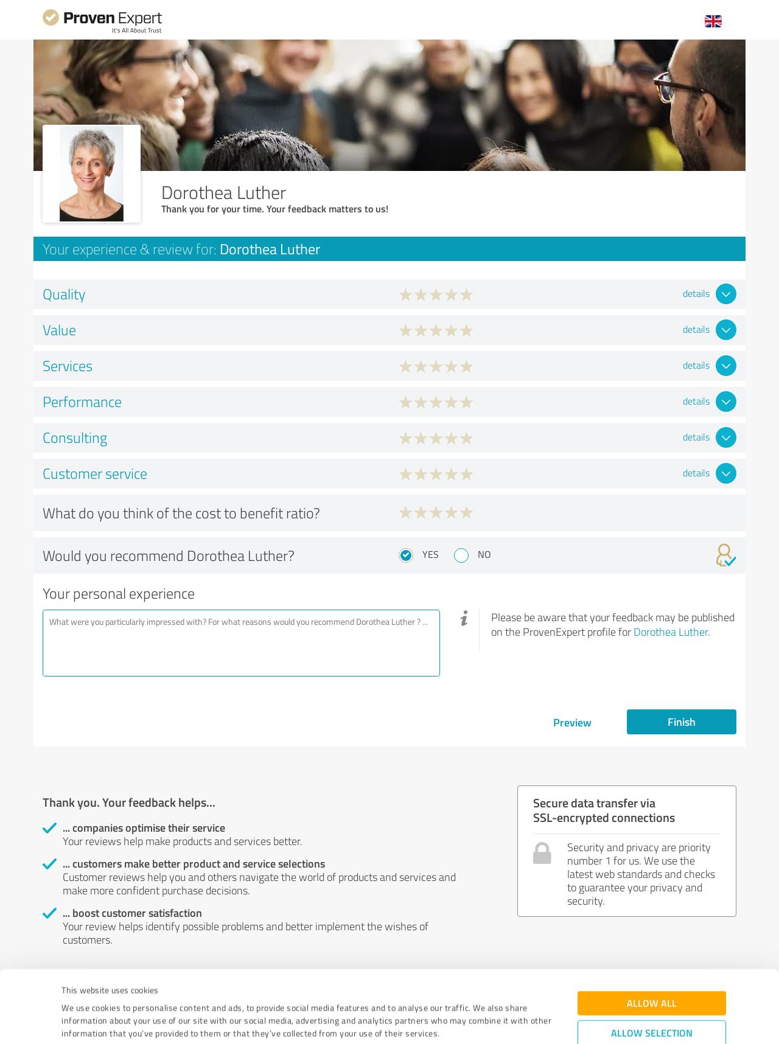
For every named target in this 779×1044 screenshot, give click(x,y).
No (484, 554)
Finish (682, 721)
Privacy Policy (122, 987)
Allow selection (652, 961)
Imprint (75, 987)
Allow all (652, 931)
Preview (572, 722)
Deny (652, 999)
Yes (430, 554)
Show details (465, 1021)
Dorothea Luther (671, 631)
